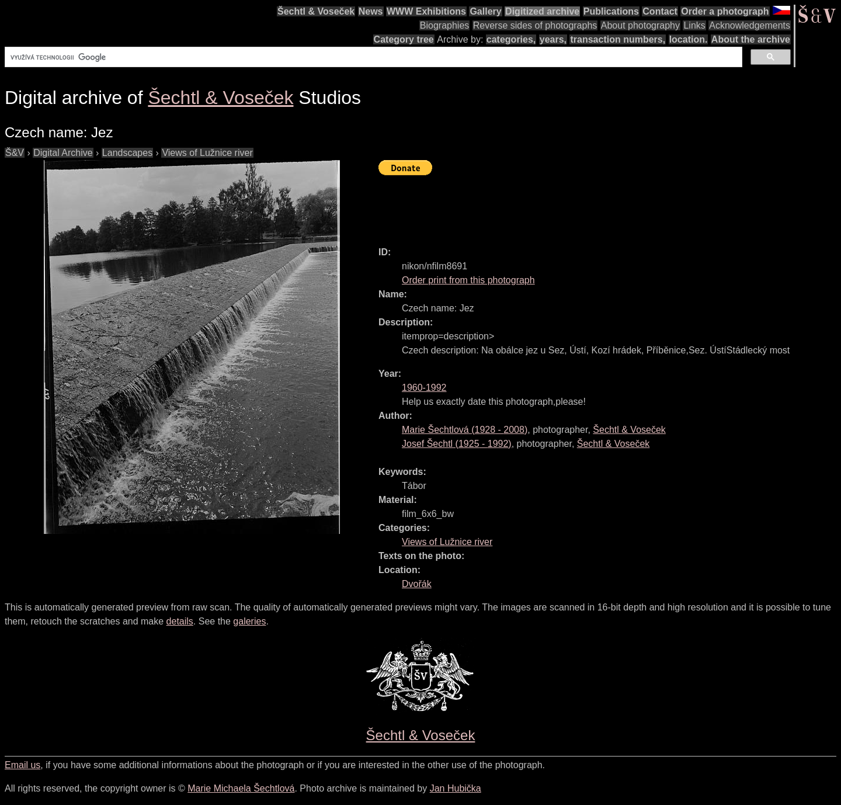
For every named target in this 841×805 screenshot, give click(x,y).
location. (688, 39)
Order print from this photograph (468, 280)
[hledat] (372, 57)
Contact (659, 11)
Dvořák (417, 584)
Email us (22, 765)
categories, (511, 39)
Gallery (485, 11)
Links (694, 25)
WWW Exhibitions (426, 11)
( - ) (464, 430)
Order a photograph (725, 11)
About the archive (750, 39)
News (371, 11)
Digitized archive (542, 11)
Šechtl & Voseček (316, 11)
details (179, 621)
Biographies (445, 25)
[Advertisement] (591, 205)
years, (553, 39)
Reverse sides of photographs (535, 25)
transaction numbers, (617, 39)
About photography (640, 25)
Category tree (404, 39)
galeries (249, 621)
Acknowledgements (749, 25)
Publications (611, 11)
